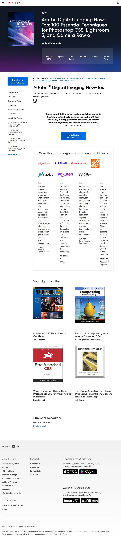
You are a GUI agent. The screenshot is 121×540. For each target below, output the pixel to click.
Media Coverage (9, 474)
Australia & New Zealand (13, 505)
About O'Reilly (9, 458)
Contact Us (35, 463)
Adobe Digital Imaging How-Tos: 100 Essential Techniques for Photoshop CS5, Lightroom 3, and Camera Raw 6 (69, 79)
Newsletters (35, 467)
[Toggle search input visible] (118, 3)
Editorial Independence (37, 534)
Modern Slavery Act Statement (59, 534)
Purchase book (39, 426)
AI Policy (34, 474)
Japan (5, 509)
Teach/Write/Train (10, 463)
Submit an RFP (8, 485)
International (9, 500)
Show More (12, 154)
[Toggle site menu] (3, 3)
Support (34, 458)
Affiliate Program (9, 482)
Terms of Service (8, 534)
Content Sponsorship (11, 493)
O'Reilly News (8, 471)
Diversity (6, 489)
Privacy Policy (36, 471)
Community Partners (11, 478)
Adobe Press (106, 57)
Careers (5, 467)
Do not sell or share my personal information (19, 526)
